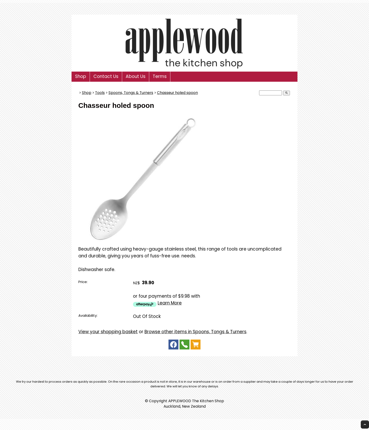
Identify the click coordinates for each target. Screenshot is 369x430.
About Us (135, 76)
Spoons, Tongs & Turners (130, 92)
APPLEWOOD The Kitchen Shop (196, 400)
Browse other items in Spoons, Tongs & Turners (195, 332)
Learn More (170, 303)
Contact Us (105, 76)
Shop (80, 76)
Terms (160, 76)
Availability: (87, 315)
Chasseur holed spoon (177, 92)
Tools (100, 92)
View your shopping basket (108, 332)
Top (365, 424)
